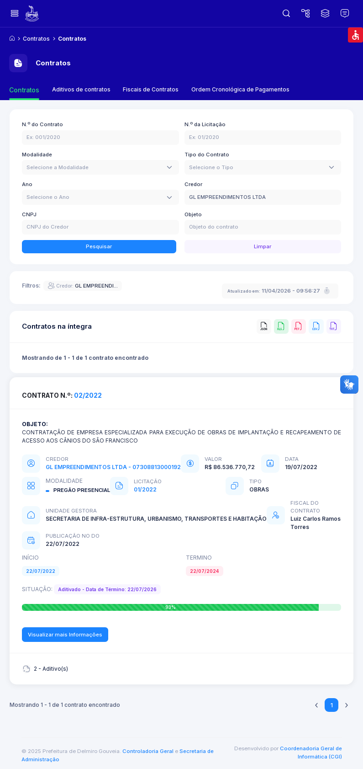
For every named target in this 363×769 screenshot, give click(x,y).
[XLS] (281, 326)
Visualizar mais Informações (65, 634)
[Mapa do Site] (305, 14)
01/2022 (145, 489)
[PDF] (298, 326)
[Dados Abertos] (325, 14)
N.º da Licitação (205, 124)
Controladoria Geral (148, 751)
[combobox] (100, 167)
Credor (193, 184)
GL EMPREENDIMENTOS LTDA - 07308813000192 (113, 467)
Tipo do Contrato (206, 154)
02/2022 (88, 395)
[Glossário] (345, 14)
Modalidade (37, 154)
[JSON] (264, 326)
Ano (27, 184)
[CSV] (316, 326)
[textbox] (57, 167)
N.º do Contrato (42, 124)
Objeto (193, 214)
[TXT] (333, 326)
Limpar (262, 246)
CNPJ (29, 214)
